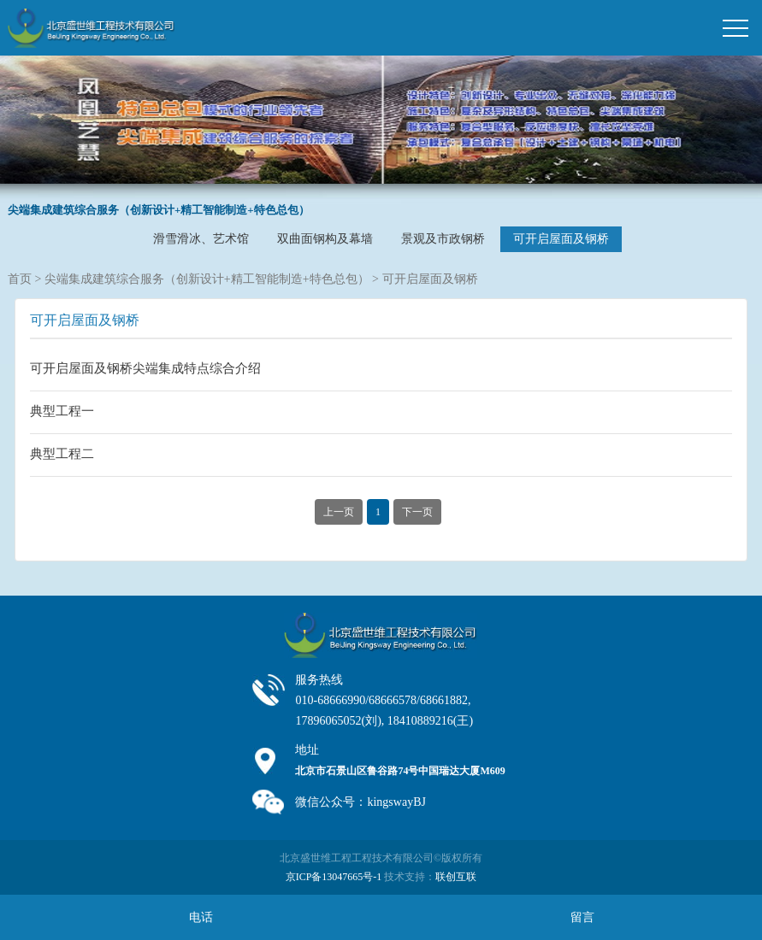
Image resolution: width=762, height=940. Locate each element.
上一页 (338, 512)
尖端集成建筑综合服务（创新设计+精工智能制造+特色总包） (206, 279)
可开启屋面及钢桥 (561, 238)
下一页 (417, 512)
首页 (20, 279)
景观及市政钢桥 (443, 238)
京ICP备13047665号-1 (334, 877)
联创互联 (455, 877)
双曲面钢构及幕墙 (325, 238)
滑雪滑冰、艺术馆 (201, 238)
